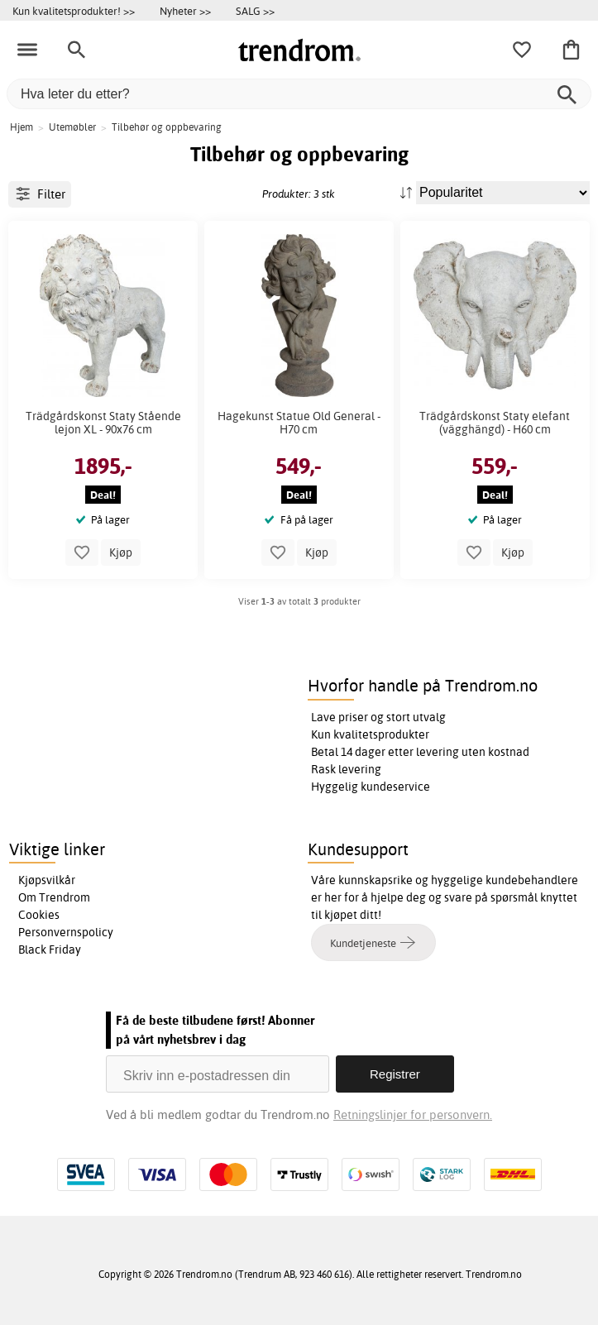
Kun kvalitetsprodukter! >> (73, 10)
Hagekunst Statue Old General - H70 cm (299, 422)
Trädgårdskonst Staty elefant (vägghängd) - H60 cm (494, 422)
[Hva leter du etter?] (299, 94)
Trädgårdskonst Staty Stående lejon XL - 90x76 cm (103, 422)
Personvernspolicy (65, 932)
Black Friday (49, 949)
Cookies (39, 914)
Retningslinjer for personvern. (412, 1114)
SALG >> (255, 10)
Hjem (21, 127)
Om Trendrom (54, 897)
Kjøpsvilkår (46, 880)
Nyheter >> (185, 10)
